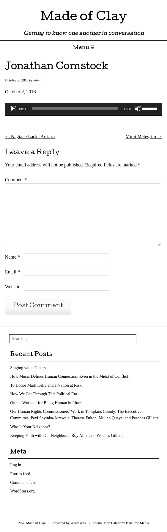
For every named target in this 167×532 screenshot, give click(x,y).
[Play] (13, 109)
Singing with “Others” (28, 368)
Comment (16, 179)
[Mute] (138, 109)
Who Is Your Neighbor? (30, 427)
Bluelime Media (137, 523)
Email (12, 271)
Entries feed (20, 474)
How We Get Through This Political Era (43, 394)
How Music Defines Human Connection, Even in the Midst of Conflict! (70, 376)
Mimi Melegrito (143, 136)
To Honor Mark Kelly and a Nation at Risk (45, 385)
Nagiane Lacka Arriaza (30, 136)
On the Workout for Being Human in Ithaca (46, 403)
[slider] (75, 108)
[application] (83, 109)
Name (12, 256)
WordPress (78, 523)
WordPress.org (22, 491)
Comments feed (23, 482)
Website (12, 286)
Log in (15, 465)
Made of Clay (83, 18)
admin (38, 80)
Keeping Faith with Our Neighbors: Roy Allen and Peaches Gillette (66, 435)
